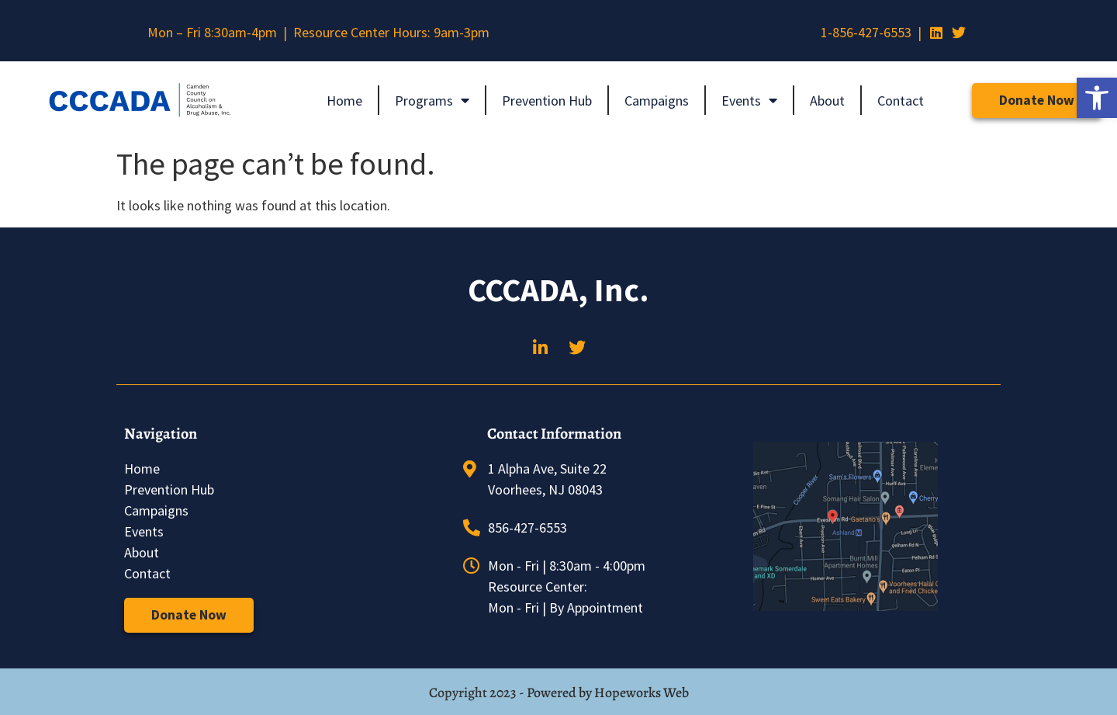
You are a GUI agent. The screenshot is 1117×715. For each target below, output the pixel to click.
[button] (1097, 98)
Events (749, 100)
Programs (432, 100)
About (827, 100)
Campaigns (656, 100)
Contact (900, 100)
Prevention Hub (547, 100)
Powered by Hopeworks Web (608, 692)
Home (344, 100)
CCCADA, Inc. (558, 289)
